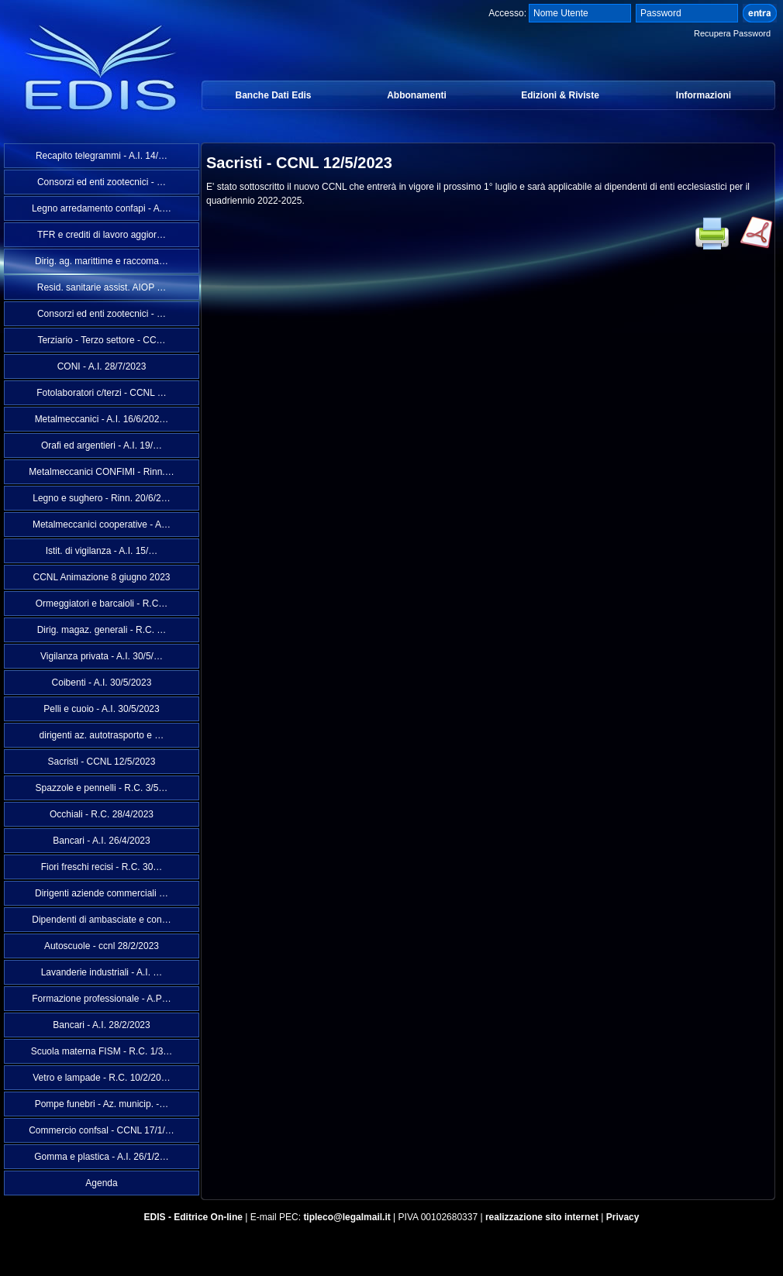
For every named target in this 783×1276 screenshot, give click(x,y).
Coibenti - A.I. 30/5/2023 (102, 682)
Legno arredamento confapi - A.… (101, 208)
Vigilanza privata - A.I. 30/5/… (101, 656)
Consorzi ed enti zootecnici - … (101, 182)
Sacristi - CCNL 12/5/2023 (102, 761)
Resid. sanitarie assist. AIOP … (102, 287)
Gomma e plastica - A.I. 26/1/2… (101, 1156)
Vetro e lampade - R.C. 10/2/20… (101, 1077)
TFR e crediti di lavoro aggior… (101, 234)
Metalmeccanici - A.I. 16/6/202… (102, 419)
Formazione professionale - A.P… (101, 998)
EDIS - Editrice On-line (193, 1217)
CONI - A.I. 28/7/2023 (102, 366)
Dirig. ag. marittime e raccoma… (101, 261)
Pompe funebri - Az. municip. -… (102, 1104)
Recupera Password (732, 33)
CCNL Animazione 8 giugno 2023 (101, 577)
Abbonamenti (417, 95)
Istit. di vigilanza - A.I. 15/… (102, 550)
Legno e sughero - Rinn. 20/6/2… (101, 498)
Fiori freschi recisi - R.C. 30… (102, 867)
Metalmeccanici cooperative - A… (102, 524)
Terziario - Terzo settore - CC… (101, 340)
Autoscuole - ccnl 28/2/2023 (101, 946)
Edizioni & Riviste (560, 95)
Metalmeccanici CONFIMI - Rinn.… (101, 471)
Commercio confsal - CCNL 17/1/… (101, 1130)
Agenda (101, 1183)
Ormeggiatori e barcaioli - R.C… (102, 603)
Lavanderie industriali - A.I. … (102, 972)
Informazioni (703, 95)
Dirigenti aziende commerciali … (101, 893)
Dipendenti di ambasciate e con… (101, 919)
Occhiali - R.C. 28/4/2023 (101, 814)
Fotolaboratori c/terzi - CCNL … (101, 392)
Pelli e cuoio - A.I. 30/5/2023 (101, 708)
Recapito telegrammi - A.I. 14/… (101, 155)
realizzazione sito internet (541, 1217)
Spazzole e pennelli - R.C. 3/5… (102, 787)
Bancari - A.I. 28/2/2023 (101, 1025)
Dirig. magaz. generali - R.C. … (102, 629)
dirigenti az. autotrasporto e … (102, 735)
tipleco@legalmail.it (346, 1217)
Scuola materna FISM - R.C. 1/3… (102, 1051)
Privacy (623, 1217)
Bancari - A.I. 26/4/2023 (101, 840)
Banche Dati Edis (273, 95)
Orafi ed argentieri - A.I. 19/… (101, 445)
